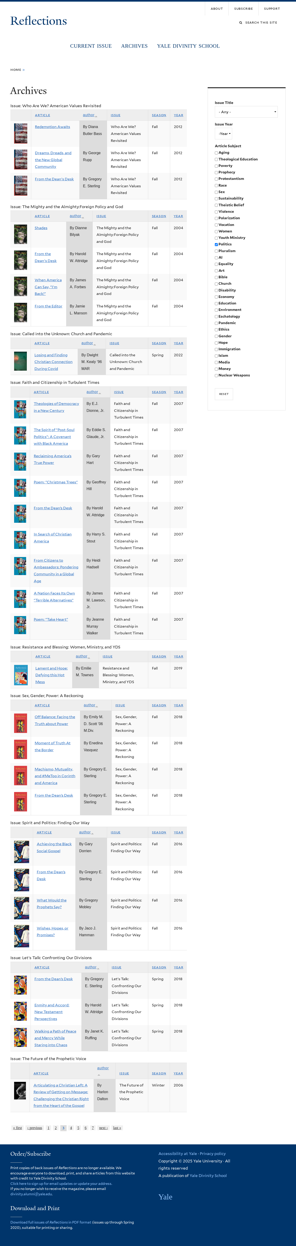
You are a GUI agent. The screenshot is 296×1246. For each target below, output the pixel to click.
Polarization (229, 218)
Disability (227, 290)
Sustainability (231, 198)
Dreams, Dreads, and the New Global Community (53, 160)
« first (17, 1128)
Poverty (225, 165)
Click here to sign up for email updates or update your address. (61, 1184)
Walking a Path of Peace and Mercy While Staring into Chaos (55, 1038)
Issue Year (224, 124)
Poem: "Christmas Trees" (56, 482)
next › (103, 1128)
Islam (223, 355)
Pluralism (227, 251)
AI (220, 257)
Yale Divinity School (188, 46)
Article (42, 115)
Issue (115, 115)
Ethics (224, 329)
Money (225, 368)
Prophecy (227, 172)
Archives (134, 46)
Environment (230, 309)
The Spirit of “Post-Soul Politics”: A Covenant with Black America (54, 437)
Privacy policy (213, 1153)
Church (225, 283)
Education (227, 303)
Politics (225, 244)
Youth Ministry (232, 237)
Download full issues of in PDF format (50, 1222)
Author (90, 115)
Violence (226, 211)
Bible (223, 277)
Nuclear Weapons (234, 375)
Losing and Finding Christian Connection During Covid (53, 362)
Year (178, 115)
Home (15, 69)
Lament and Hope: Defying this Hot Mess (51, 675)
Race (223, 185)
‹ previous (34, 1128)
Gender (225, 336)
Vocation (226, 224)
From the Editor (48, 306)
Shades (41, 228)
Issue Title (224, 102)
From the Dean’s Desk (53, 508)
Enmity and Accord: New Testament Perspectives (51, 1012)
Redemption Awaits (52, 127)
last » (117, 1128)
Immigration (229, 349)
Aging (224, 152)
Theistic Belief (231, 205)
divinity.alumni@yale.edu (31, 1194)
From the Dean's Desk (54, 179)
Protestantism (231, 178)
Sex (222, 192)
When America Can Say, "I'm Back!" (48, 287)
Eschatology (229, 316)
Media (224, 362)
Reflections (40, 20)
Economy (226, 296)
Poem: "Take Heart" (51, 619)
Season (159, 115)
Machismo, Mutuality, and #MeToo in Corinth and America (55, 776)
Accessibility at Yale (177, 1153)
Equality (226, 264)
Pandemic (227, 323)
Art (222, 270)
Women (225, 231)
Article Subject (228, 146)
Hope (223, 342)
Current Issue (91, 46)
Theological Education (238, 159)
